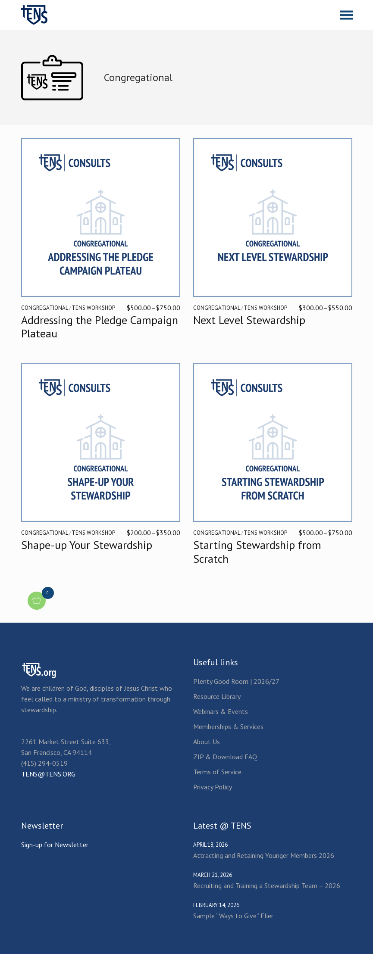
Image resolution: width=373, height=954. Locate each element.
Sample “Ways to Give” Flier (233, 915)
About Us (206, 741)
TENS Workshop (93, 308)
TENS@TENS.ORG (48, 774)
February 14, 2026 (216, 905)
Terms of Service (217, 771)
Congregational (44, 308)
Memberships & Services (228, 726)
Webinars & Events (220, 711)
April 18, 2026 (210, 844)
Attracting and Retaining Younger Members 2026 (263, 855)
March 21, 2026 (212, 875)
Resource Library (217, 696)
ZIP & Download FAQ (225, 756)
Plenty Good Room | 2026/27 (236, 681)
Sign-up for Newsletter (54, 844)
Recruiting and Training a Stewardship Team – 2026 (266, 885)
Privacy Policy (212, 787)
